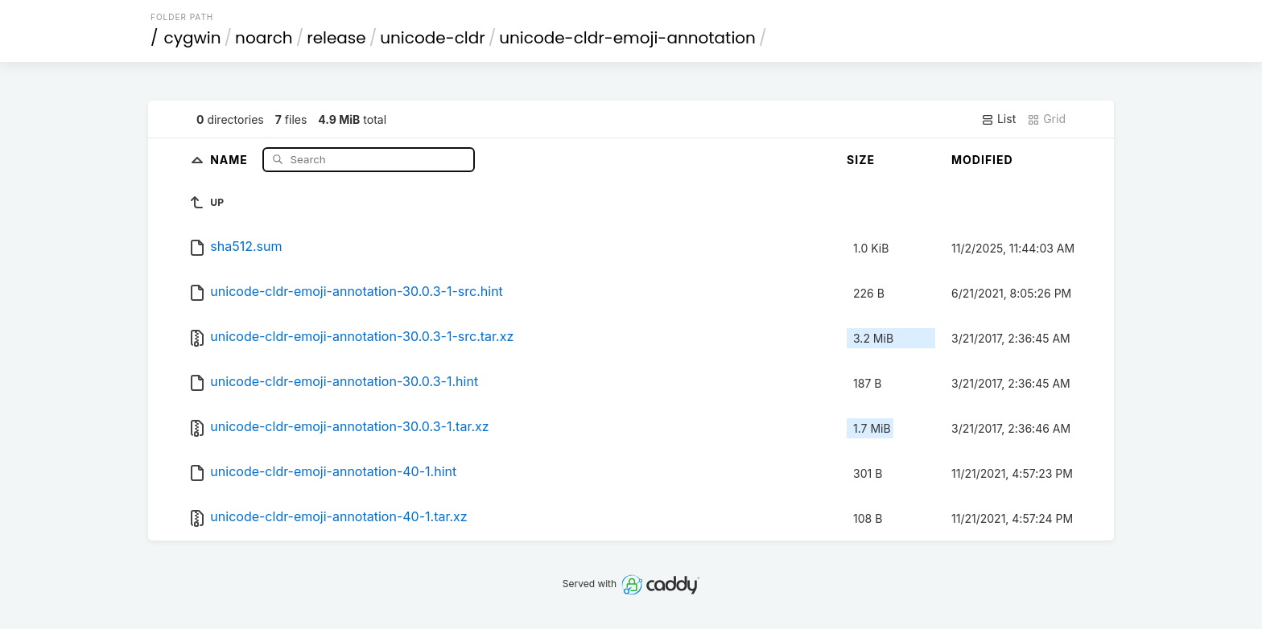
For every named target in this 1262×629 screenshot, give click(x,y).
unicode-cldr (432, 38)
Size (861, 159)
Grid (1046, 119)
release (336, 38)
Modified (982, 159)
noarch (264, 38)
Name (230, 159)
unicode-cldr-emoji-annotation (627, 38)
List (998, 119)
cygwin (192, 38)
